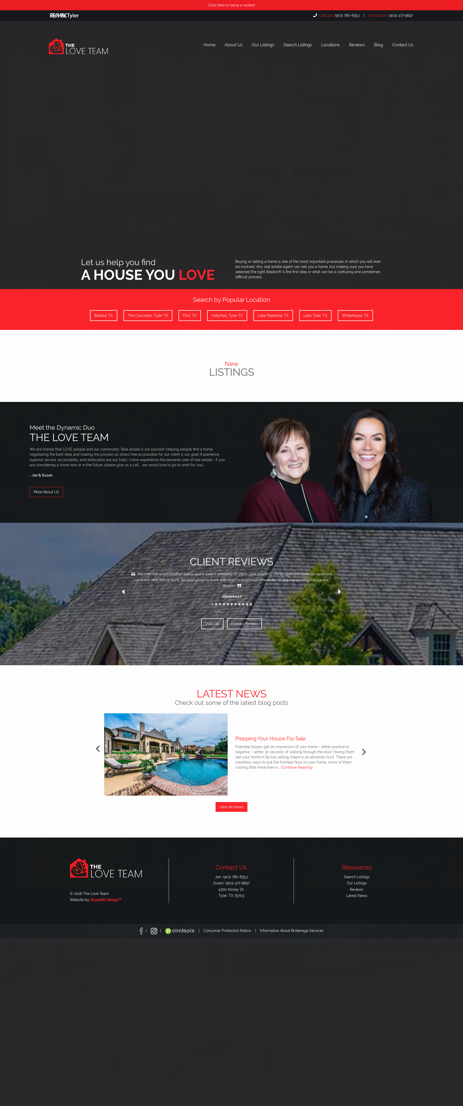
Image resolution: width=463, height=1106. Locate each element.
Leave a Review (244, 624)
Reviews (357, 44)
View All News (231, 807)
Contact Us (402, 44)
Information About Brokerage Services (292, 931)
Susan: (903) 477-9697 (231, 883)
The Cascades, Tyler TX (148, 315)
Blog (378, 44)
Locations (330, 44)
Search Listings (297, 44)
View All (212, 624)
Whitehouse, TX (355, 315)
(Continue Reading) (297, 767)
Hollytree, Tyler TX (227, 315)
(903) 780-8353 (338, 15)
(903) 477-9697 (390, 15)
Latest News (356, 895)
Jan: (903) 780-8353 (231, 877)
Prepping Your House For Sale (270, 738)
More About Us (46, 492)
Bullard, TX (103, 315)
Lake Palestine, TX (273, 315)
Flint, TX (190, 315)
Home (209, 44)
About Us (234, 44)
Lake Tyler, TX (315, 315)
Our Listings (263, 44)
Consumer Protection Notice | (231, 931)
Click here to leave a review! (231, 5)
